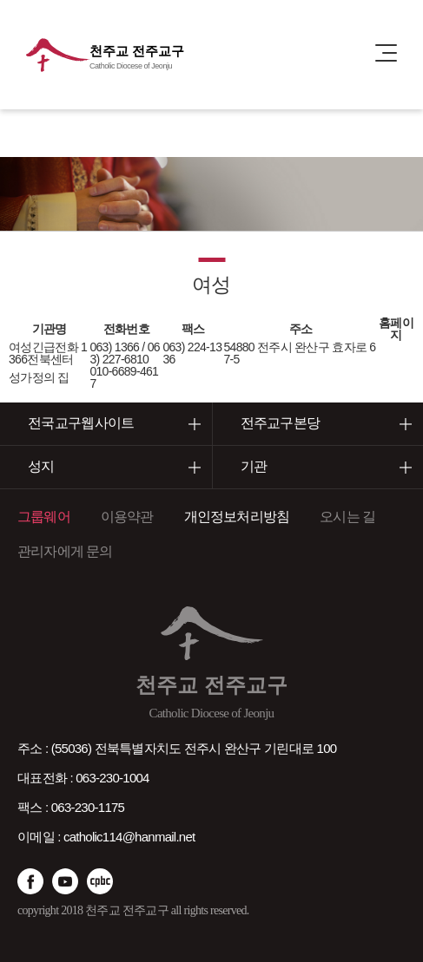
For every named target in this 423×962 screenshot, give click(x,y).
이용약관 (127, 516)
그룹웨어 (43, 516)
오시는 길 (347, 516)
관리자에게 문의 (65, 551)
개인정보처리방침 (237, 516)
